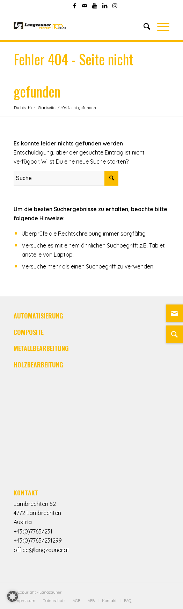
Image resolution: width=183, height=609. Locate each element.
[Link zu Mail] (84, 5)
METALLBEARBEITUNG (41, 348)
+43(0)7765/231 (33, 531)
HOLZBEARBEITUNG (38, 364)
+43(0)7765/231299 (38, 540)
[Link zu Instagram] (115, 5)
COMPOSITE (29, 332)
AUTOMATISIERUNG (38, 315)
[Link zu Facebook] (74, 5)
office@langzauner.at (41, 549)
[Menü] (159, 26)
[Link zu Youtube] (95, 5)
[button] (12, 596)
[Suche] (143, 26)
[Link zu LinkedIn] (105, 5)
